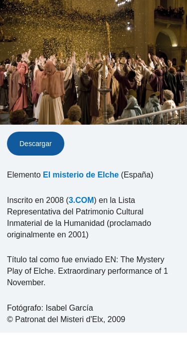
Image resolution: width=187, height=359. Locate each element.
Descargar (35, 144)
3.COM (81, 200)
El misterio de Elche (81, 175)
